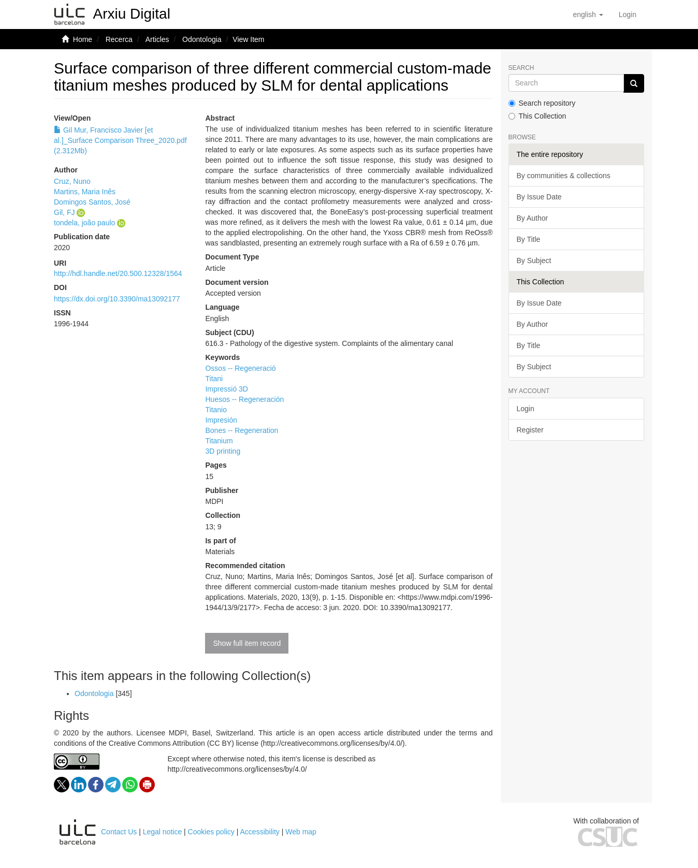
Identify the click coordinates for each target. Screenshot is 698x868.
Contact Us (119, 832)
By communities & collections (563, 175)
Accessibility (260, 832)
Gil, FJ (64, 212)
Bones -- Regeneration (241, 430)
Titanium (218, 441)
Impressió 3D (226, 389)
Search (521, 68)
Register (530, 430)
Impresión (221, 420)
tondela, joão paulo (84, 223)
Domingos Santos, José (92, 202)
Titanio (216, 410)
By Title (529, 239)
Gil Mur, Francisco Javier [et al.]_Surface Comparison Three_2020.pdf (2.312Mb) (120, 140)
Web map (300, 832)
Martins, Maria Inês (84, 191)
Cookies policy (211, 832)
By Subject (534, 260)
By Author (532, 218)
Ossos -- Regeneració (240, 368)
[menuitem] (627, 14)
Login (525, 408)
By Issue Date (539, 197)
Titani (214, 378)
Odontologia (202, 39)
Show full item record (247, 643)
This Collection (537, 116)
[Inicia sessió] (627, 14)
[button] (587, 14)
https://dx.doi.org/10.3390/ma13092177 (117, 299)
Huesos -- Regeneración (244, 399)
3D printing (222, 451)
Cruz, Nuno (72, 181)
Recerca (119, 39)
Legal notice (162, 832)
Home (82, 39)
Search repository (542, 103)
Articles (157, 39)
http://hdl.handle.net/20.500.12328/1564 (118, 273)
